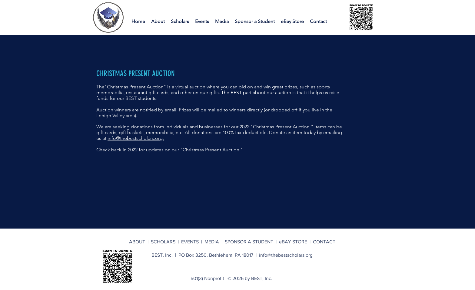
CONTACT (324, 241)
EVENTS (191, 241)
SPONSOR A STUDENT (249, 241)
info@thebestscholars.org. (136, 138)
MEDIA (212, 241)
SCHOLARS (164, 241)
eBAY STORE (293, 241)
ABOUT (138, 241)
